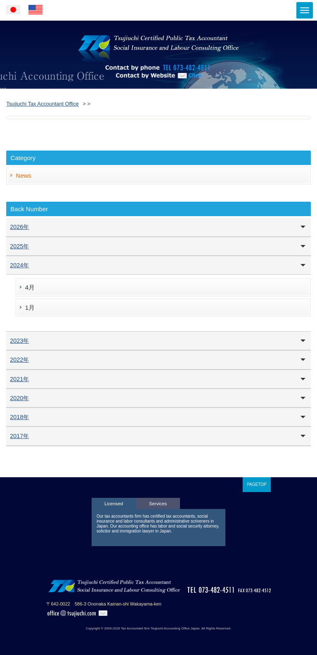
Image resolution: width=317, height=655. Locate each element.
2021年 (19, 379)
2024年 (19, 265)
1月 (30, 307)
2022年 (19, 359)
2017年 (19, 436)
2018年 (19, 417)
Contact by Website (158, 86)
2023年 (19, 340)
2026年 (19, 227)
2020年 (19, 398)
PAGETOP (256, 484)
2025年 (19, 246)
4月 (30, 287)
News (23, 175)
